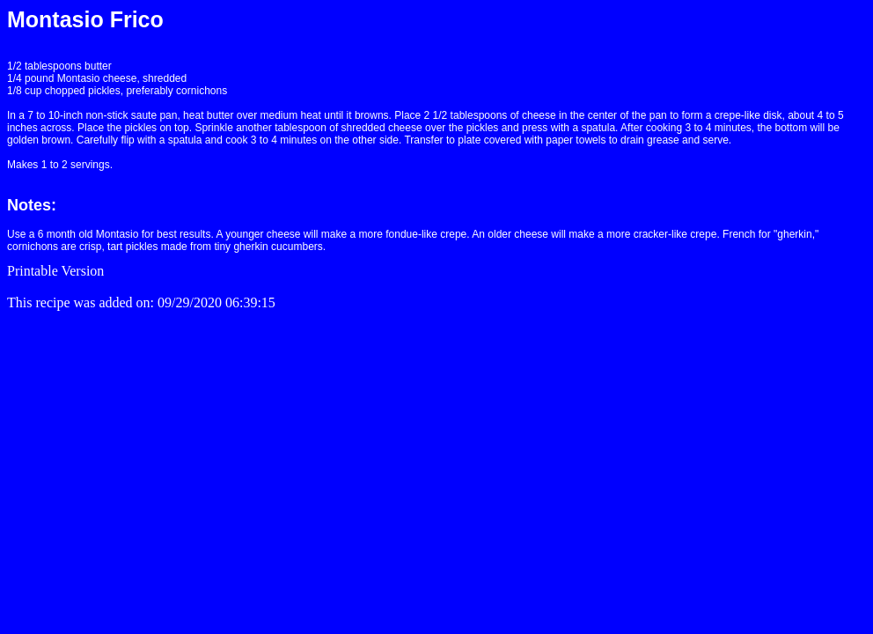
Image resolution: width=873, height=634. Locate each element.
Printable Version (55, 270)
